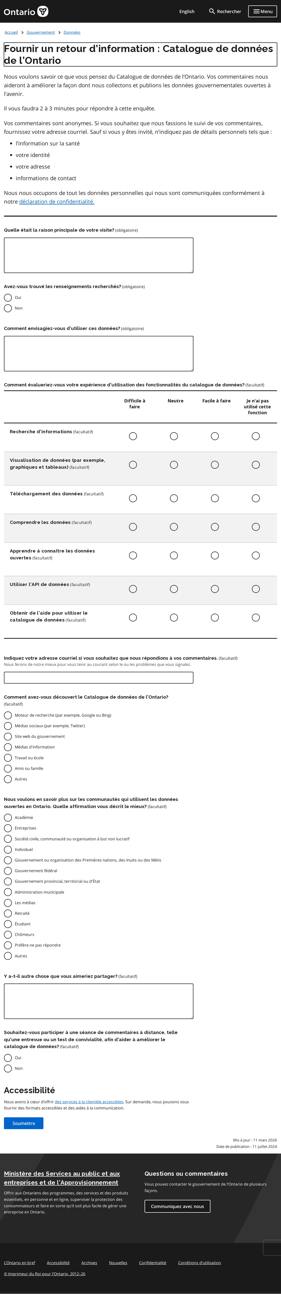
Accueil (11, 32)
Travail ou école (29, 757)
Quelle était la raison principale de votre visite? (59, 230)
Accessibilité (58, 1262)
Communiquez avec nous (177, 1206)
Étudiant (23, 924)
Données (72, 32)
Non (19, 308)
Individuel (24, 849)
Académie (24, 817)
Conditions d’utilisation (199, 1262)
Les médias (25, 902)
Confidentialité (152, 1262)
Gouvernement (41, 32)
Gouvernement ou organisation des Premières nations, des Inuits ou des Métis (88, 860)
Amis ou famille (29, 768)
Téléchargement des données (46, 493)
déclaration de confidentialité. (56, 201)
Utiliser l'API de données (39, 584)
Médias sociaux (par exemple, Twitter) (50, 725)
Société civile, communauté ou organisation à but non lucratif (72, 839)
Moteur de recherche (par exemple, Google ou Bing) (63, 715)
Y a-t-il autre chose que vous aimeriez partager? (60, 976)
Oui (18, 297)
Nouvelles (118, 1262)
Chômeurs (24, 934)
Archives (89, 1262)
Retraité (22, 913)
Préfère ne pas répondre (38, 945)
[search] (224, 11)
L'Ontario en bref (19, 1262)
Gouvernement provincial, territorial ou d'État (57, 881)
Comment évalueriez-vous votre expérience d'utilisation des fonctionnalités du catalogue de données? (124, 384)
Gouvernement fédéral (36, 870)
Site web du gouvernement (40, 736)
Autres (21, 779)
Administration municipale (39, 892)
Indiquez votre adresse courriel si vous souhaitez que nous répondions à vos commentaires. (111, 658)
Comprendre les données (40, 522)
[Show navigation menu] (262, 11)
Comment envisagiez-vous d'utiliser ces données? (62, 328)
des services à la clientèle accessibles (89, 1101)
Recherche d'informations (41, 431)
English (186, 11)
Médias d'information (35, 747)
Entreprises (25, 828)
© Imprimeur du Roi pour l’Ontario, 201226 (44, 1274)
